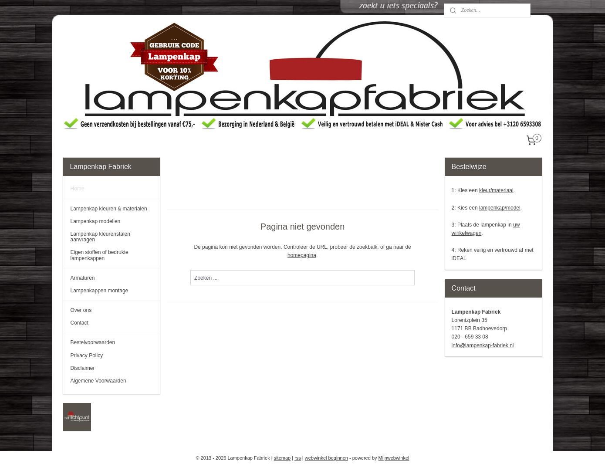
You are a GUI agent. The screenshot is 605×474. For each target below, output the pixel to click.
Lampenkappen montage (99, 291)
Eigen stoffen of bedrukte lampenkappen (99, 255)
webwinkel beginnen (326, 457)
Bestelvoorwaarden (92, 342)
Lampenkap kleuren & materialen (108, 209)
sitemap (282, 457)
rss (297, 457)
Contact (79, 323)
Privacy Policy (86, 355)
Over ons (80, 310)
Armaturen (82, 278)
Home (77, 189)
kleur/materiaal (496, 190)
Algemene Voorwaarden (98, 381)
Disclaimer (82, 368)
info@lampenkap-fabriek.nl (483, 345)
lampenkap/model (500, 208)
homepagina (301, 255)
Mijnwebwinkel (394, 457)
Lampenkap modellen (95, 221)
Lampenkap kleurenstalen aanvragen (100, 237)
